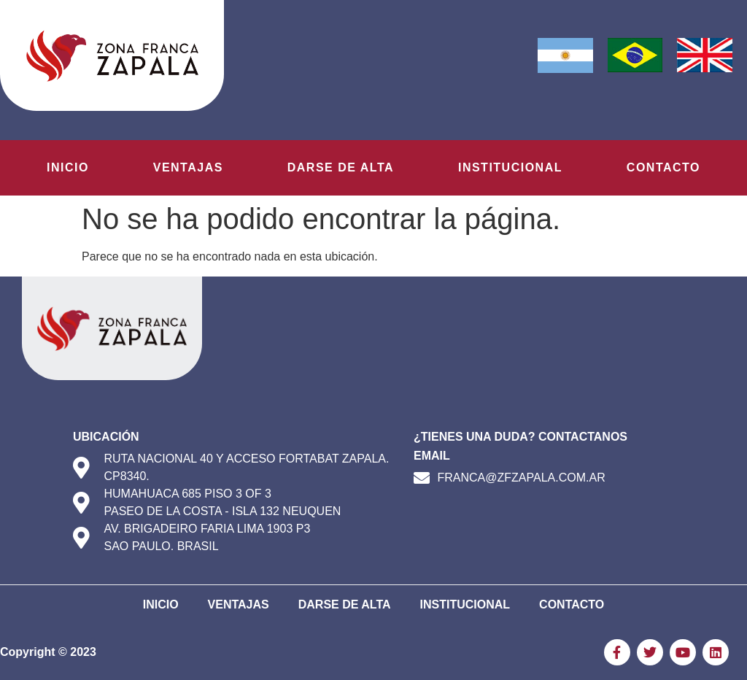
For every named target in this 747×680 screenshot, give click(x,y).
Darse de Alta (340, 167)
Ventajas (188, 167)
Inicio (68, 167)
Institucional (510, 167)
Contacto (663, 167)
